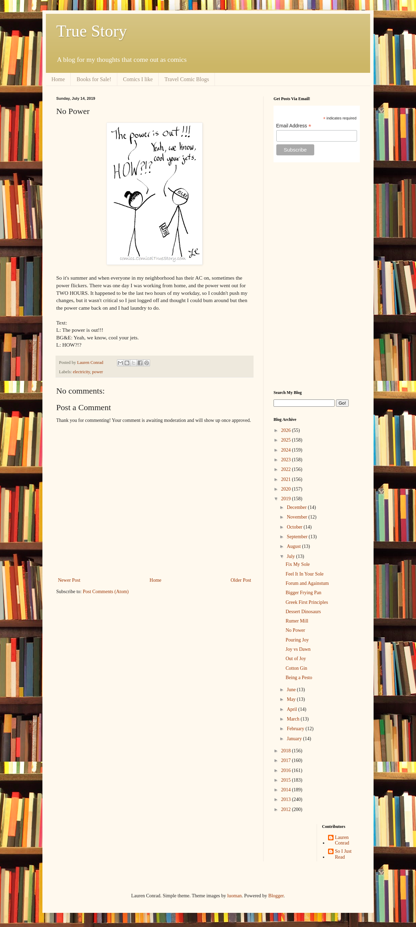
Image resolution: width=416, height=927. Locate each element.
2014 (286, 789)
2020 (286, 489)
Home (58, 79)
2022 (286, 469)
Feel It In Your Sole (305, 574)
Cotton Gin (296, 668)
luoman (234, 895)
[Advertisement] (317, 276)
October (295, 527)
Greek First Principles (307, 602)
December (297, 507)
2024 (286, 450)
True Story (91, 31)
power (97, 371)
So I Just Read (343, 854)
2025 (286, 440)
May (292, 699)
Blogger (276, 895)
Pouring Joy (297, 640)
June (292, 689)
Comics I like (138, 79)
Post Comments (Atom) (106, 591)
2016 (286, 770)
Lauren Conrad (342, 840)
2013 (286, 799)
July (291, 556)
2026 (286, 430)
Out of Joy (296, 658)
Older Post (241, 580)
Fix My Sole (298, 564)
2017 (286, 760)
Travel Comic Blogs (187, 79)
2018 (286, 750)
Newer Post (69, 580)
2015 (286, 780)
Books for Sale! (94, 79)
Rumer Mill (297, 621)
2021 (286, 479)
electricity (81, 371)
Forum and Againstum (307, 583)
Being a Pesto (299, 677)
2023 (286, 459)
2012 (286, 809)
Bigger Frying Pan (303, 592)
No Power (295, 630)
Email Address (293, 126)
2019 (286, 498)
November (297, 517)
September (297, 536)
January (295, 738)
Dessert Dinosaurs (303, 611)
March (293, 719)
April (292, 709)
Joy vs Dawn (298, 649)
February (296, 728)
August (294, 546)
